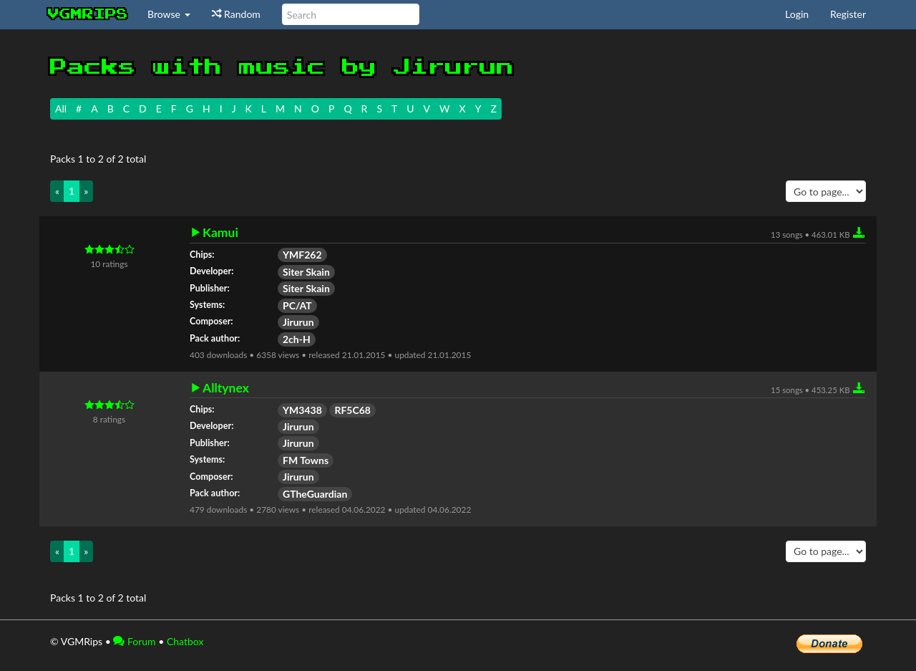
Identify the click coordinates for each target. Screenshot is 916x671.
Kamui (220, 232)
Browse (168, 14)
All (61, 108)
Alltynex (226, 388)
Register (848, 14)
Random (236, 14)
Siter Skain (306, 272)
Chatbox (185, 641)
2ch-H (297, 339)
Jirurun (298, 322)
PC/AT (297, 305)
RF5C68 (352, 410)
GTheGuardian (315, 494)
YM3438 (302, 410)
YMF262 (302, 254)
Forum (134, 641)
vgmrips (88, 14)
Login (797, 14)
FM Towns (305, 460)
